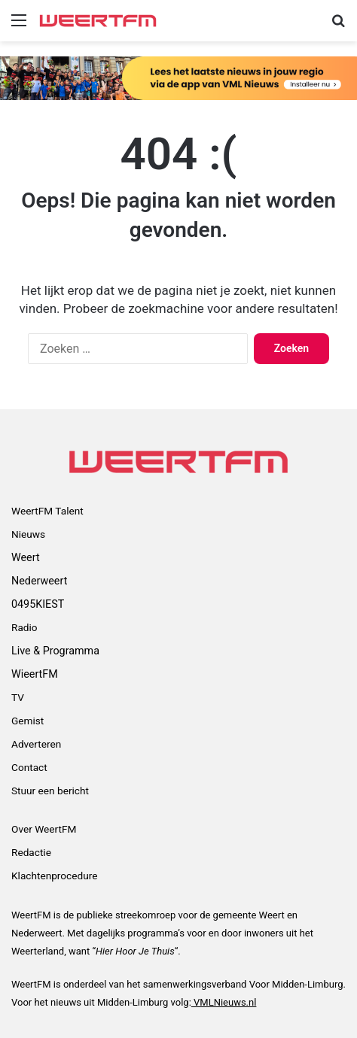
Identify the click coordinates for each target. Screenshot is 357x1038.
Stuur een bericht (50, 791)
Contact (29, 767)
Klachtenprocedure (54, 876)
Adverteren (36, 744)
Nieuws (28, 534)
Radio (24, 627)
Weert (25, 557)
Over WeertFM (43, 829)
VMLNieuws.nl (224, 1002)
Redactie (31, 852)
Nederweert (39, 581)
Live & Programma (55, 651)
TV (17, 697)
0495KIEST (37, 604)
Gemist (27, 721)
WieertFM (34, 674)
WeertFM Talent (47, 511)
